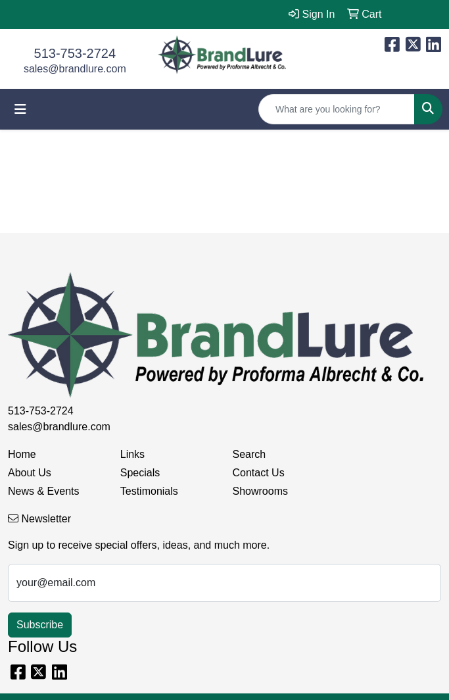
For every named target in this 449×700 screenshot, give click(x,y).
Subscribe (39, 624)
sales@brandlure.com (75, 68)
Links (132, 454)
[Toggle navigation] (20, 109)
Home (22, 454)
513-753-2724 (75, 53)
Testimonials (149, 491)
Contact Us (259, 472)
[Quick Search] (336, 109)
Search (249, 454)
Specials (140, 472)
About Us (29, 472)
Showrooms (260, 491)
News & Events (43, 491)
